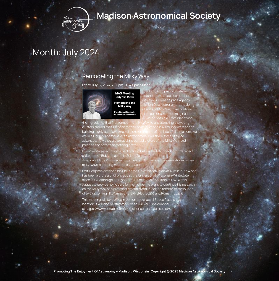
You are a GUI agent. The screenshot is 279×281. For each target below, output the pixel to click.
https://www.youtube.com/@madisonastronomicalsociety (128, 208)
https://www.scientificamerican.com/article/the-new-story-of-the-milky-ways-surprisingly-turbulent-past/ (138, 162)
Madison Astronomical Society (158, 15)
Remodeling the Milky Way (116, 76)
